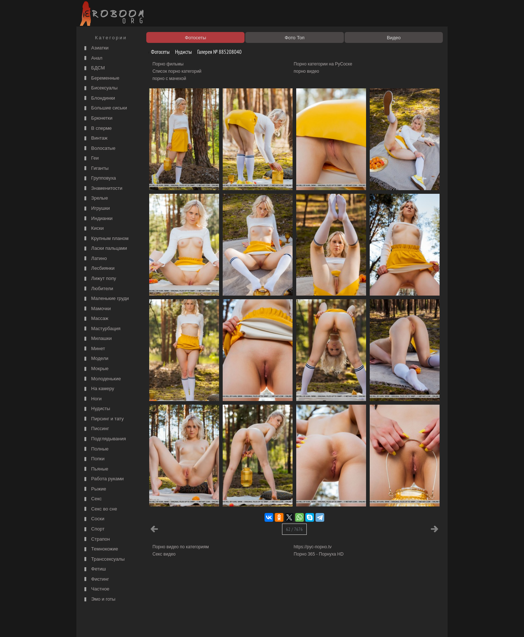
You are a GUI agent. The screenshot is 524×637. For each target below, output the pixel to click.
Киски (93, 228)
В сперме (97, 128)
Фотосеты (158, 51)
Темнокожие (100, 549)
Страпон (96, 539)
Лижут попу (99, 279)
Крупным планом (105, 239)
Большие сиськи (105, 108)
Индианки (97, 219)
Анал (92, 58)
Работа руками (103, 479)
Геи (91, 158)
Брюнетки (97, 118)
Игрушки (96, 208)
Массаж (95, 319)
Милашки (97, 339)
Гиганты (95, 168)
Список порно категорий (177, 71)
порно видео (306, 71)
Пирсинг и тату (103, 419)
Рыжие (94, 489)
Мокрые (95, 369)
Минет (94, 349)
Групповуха (99, 178)
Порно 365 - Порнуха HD (319, 554)
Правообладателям (145, 623)
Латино (95, 259)
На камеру (98, 389)
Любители (98, 289)
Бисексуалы (100, 88)
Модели (95, 359)
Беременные (101, 78)
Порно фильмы (167, 64)
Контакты (204, 623)
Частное (96, 589)
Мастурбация (101, 329)
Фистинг (96, 579)
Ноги (92, 399)
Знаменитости (102, 188)
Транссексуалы (104, 559)
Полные (95, 449)
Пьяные (95, 469)
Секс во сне (100, 509)
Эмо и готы (99, 599)
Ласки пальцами (105, 248)
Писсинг (96, 429)
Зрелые (95, 198)
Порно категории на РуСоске (323, 64)
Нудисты (96, 409)
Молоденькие (102, 379)
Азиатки (95, 48)
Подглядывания (104, 439)
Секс (92, 499)
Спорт (93, 529)
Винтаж (95, 138)
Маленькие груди (106, 299)
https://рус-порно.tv (313, 546)
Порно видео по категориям (180, 546)
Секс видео (164, 554)
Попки (93, 459)
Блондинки (99, 98)
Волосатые (99, 148)
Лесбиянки (99, 268)
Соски (93, 519)
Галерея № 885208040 (217, 51)
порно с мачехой (169, 78)
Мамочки (97, 309)
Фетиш (94, 569)
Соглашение (179, 623)
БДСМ (94, 68)
